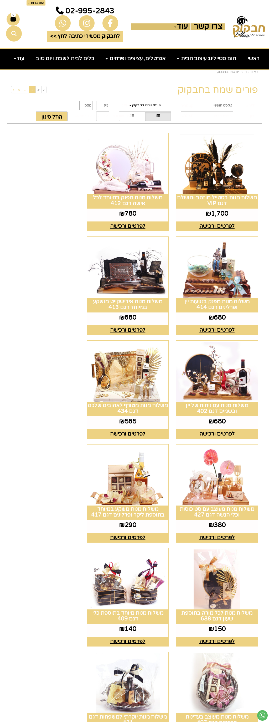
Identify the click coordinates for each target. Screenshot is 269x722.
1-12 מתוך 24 (84, 116)
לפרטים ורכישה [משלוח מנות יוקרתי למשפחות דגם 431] (49, 523)
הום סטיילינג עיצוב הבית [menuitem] (206, 58)
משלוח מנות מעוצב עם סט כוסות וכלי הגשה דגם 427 (219, 397)
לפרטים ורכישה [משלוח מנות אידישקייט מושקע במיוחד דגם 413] (219, 323)
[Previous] (38, 89)
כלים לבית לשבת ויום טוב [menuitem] (65, 58)
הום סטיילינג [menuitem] (242, 647)
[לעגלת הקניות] (13, 19)
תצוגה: (187, 115)
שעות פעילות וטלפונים (112, 566)
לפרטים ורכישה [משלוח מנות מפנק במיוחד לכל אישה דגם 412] (134, 222)
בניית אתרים (114, 718)
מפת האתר (241, 563)
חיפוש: (250, 105)
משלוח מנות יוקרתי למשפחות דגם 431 (49, 497)
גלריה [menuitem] (251, 614)
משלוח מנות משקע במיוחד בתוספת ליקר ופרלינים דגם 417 (134, 397)
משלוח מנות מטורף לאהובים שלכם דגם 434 (49, 297)
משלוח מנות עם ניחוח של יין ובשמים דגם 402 (134, 297)
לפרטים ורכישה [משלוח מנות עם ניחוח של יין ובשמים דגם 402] (134, 323)
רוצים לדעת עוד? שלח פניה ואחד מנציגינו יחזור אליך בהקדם (40, 574)
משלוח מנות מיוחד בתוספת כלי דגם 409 (219, 497)
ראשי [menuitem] (253, 58)
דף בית (253, 72)
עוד (181, 26)
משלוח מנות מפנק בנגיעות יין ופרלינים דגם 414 (49, 197)
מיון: (252, 116)
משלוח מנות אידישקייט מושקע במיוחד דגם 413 (219, 297)
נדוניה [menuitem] (250, 656)
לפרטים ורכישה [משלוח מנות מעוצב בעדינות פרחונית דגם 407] (134, 523)
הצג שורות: (122, 116)
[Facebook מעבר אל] (188, 588)
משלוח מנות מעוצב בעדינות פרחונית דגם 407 (134, 497)
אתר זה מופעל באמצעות (134, 718)
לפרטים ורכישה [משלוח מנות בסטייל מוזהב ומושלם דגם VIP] (219, 222)
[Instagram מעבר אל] (173, 588)
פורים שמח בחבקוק (230, 72)
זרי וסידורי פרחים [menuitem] (236, 639)
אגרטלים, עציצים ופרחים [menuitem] (135, 58)
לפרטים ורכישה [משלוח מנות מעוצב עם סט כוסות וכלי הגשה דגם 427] (219, 423)
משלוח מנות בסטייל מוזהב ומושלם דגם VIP (219, 197)
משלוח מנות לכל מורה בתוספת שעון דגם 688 (49, 397)
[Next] (19, 89)
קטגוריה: (186, 105)
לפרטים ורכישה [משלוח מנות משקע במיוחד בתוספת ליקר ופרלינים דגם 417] (134, 423)
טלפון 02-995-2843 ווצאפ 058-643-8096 (104, 601)
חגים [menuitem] (252, 631)
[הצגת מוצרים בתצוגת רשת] (158, 116)
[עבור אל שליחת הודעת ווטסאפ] (262, 715)
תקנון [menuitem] (251, 606)
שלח (53, 690)
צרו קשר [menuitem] (208, 26)
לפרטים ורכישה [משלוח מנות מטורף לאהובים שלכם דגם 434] (49, 323)
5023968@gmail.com (103, 631)
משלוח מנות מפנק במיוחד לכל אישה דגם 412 (134, 197)
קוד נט (126, 718)
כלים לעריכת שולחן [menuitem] (233, 598)
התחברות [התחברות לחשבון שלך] (36, 3)
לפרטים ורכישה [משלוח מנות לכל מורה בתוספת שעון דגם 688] (49, 423)
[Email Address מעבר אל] (156, 588)
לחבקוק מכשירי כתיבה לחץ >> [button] (85, 36)
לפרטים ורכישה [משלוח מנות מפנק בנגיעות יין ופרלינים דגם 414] (49, 222)
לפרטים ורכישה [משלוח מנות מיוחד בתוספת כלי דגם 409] (219, 523)
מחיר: (126, 105)
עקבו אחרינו (176, 563)
